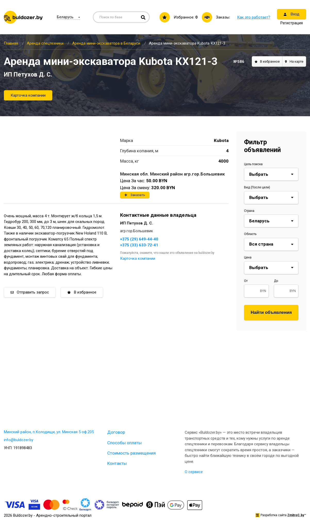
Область (250, 234)
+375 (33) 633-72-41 (139, 245)
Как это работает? (253, 17)
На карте (294, 61)
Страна (249, 211)
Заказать (134, 195)
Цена (248, 257)
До (276, 281)
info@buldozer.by (18, 440)
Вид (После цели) (257, 187)
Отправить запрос (30, 292)
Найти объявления (271, 312)
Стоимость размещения (131, 453)
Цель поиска (253, 164)
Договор (116, 432)
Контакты (117, 463)
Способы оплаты (124, 442)
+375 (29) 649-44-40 (139, 239)
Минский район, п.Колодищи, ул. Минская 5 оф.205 (49, 432)
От (246, 281)
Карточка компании (28, 95)
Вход (291, 14)
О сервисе (194, 472)
